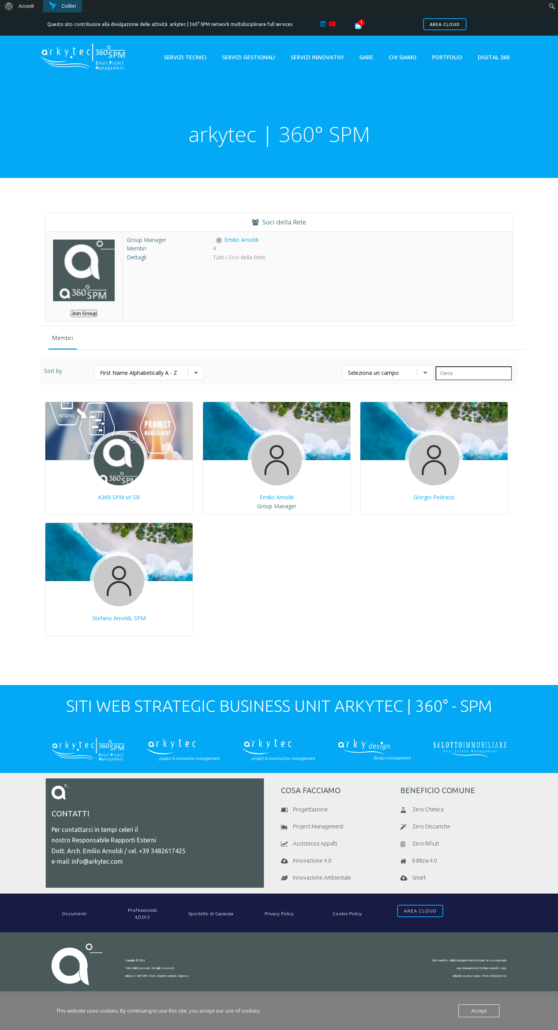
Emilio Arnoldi (237, 240)
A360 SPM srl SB (119, 498)
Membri (62, 338)
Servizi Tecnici (185, 57)
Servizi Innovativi (317, 57)
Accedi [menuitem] (26, 6)
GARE (367, 57)
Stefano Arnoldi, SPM (119, 619)
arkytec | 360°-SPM (190, 24)
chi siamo (403, 57)
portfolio (447, 57)
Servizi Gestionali (249, 57)
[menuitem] (8, 6)
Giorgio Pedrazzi (434, 498)
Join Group (83, 314)
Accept (479, 1010)
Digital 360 (494, 57)
